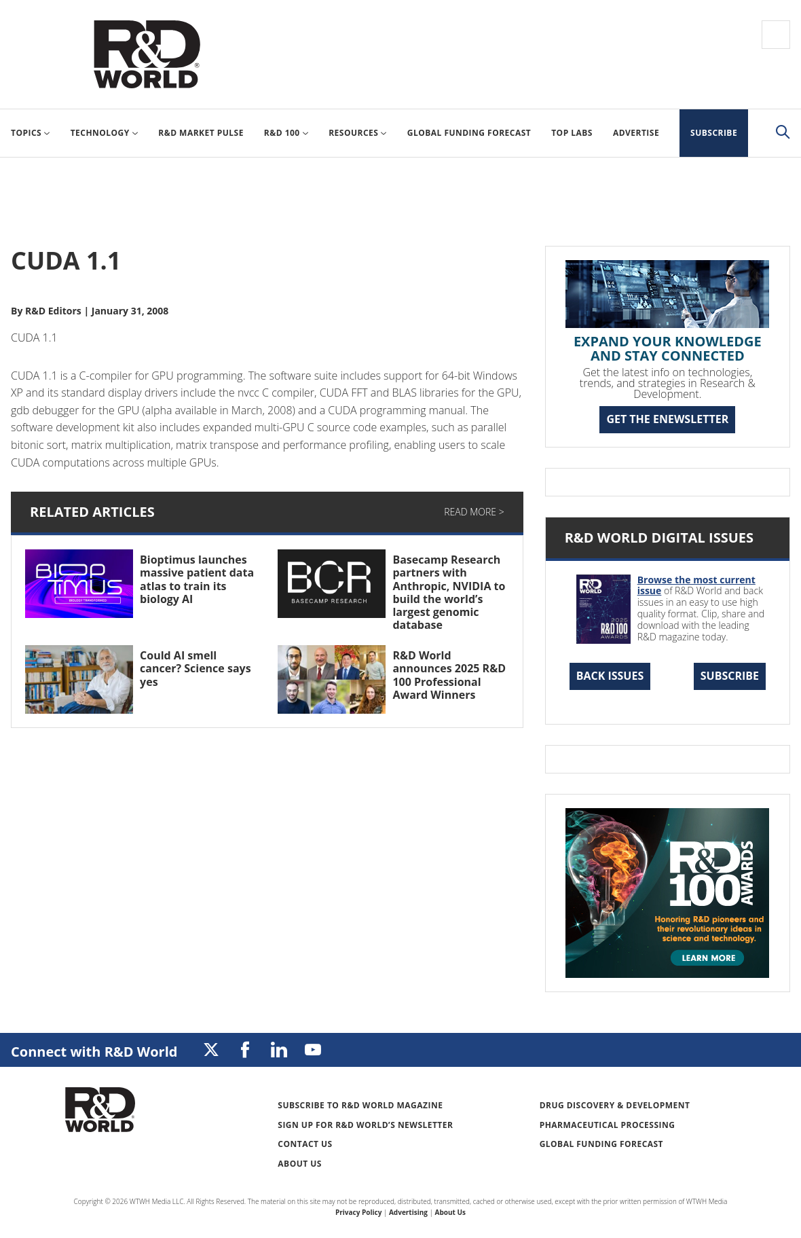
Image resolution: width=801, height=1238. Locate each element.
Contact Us (305, 1144)
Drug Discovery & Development (615, 1105)
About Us (300, 1163)
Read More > (474, 511)
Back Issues (610, 675)
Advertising (408, 1212)
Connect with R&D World (94, 1051)
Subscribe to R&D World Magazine (360, 1105)
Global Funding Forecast (601, 1144)
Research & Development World (146, 54)
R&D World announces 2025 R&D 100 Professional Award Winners (449, 675)
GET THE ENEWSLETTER (667, 419)
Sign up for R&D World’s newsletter (365, 1125)
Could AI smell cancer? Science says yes (195, 668)
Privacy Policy (358, 1212)
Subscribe (730, 675)
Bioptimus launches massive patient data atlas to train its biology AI (197, 579)
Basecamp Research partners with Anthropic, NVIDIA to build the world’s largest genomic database (448, 592)
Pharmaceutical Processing (607, 1125)
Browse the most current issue (696, 585)
